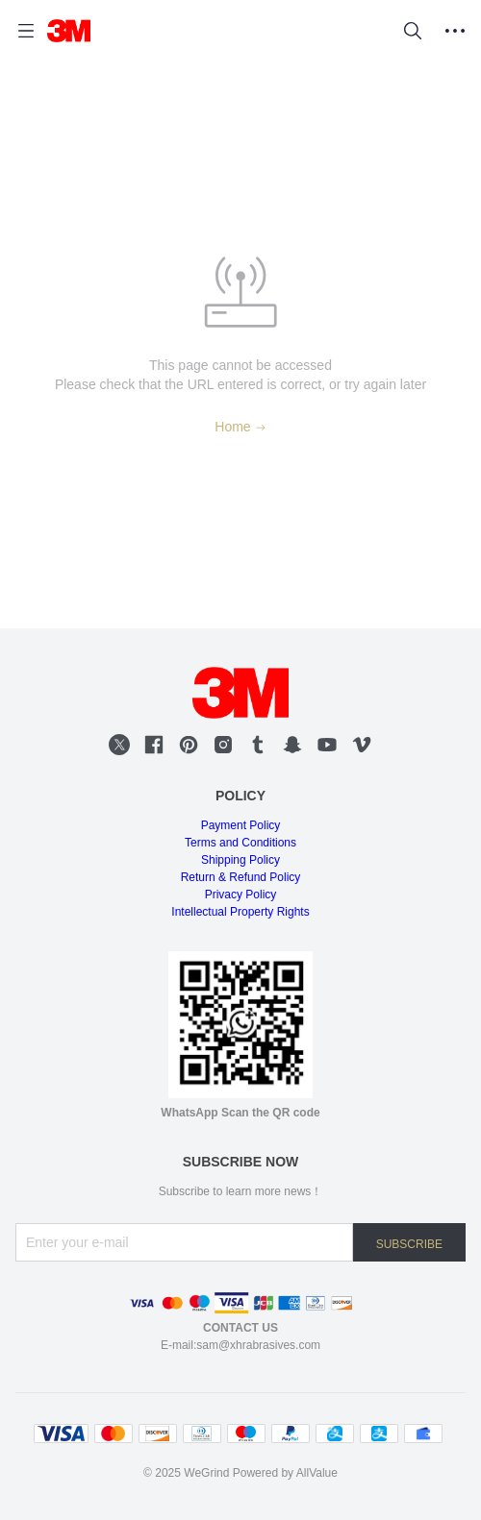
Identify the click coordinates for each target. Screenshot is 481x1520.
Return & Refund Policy (241, 877)
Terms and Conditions (240, 842)
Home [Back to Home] (240, 426)
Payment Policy (241, 825)
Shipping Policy (240, 860)
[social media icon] (119, 744)
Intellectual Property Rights (240, 912)
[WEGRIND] (68, 30)
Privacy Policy (241, 894)
